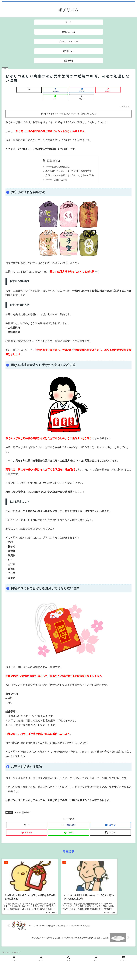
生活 (9, 805)
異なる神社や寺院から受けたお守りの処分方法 (68, 163)
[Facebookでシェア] (37, 90)
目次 (49, 153)
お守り (18, 805)
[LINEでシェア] (100, 90)
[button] (121, 90)
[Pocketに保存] (79, 90)
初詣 (27, 805)
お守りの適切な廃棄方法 (57, 159)
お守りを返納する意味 (56, 172)
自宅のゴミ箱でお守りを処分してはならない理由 (69, 168)
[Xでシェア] (15, 90)
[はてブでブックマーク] (58, 90)
